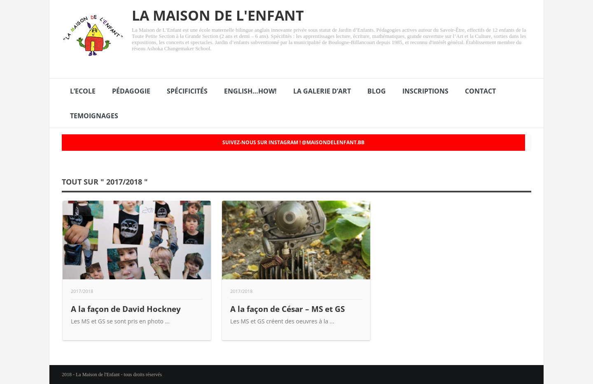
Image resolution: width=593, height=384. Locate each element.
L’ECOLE (83, 91)
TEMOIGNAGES (94, 115)
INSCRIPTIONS (425, 91)
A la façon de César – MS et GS (287, 309)
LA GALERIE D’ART (322, 91)
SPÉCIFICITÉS (187, 91)
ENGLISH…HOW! (250, 91)
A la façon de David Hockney (126, 309)
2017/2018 (82, 291)
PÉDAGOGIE (131, 91)
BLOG (376, 91)
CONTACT (480, 91)
